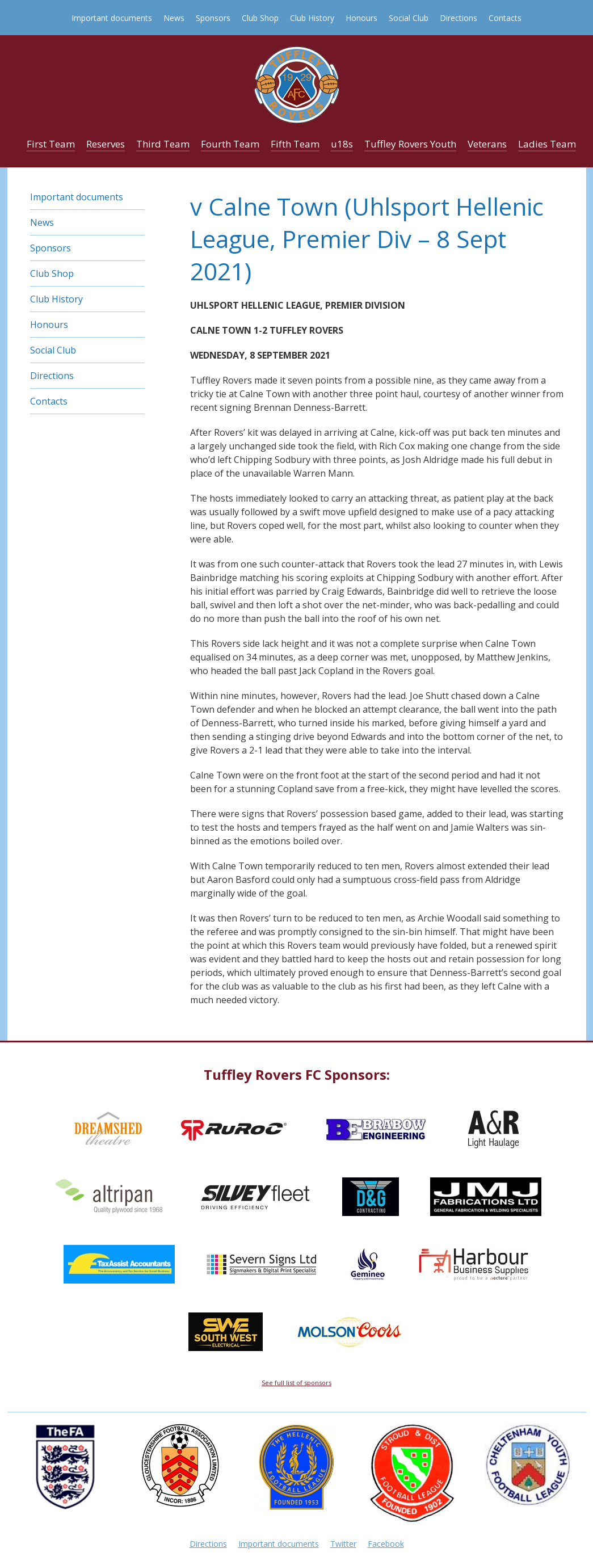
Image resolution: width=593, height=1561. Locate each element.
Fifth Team (295, 143)
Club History (312, 17)
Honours (361, 17)
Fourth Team (230, 143)
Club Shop (260, 17)
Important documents (112, 17)
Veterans (487, 143)
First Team (51, 143)
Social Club (408, 17)
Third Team (163, 143)
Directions (458, 17)
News (173, 17)
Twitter (343, 1543)
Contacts (505, 17)
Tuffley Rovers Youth (410, 143)
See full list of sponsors (296, 1382)
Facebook (386, 1543)
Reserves (105, 143)
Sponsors (213, 17)
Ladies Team (547, 143)
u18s (342, 143)
